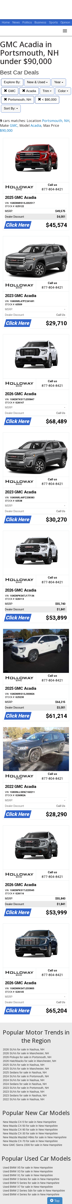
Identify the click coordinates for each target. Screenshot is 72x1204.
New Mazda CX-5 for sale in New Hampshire (29, 1121)
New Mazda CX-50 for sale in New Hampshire (30, 1125)
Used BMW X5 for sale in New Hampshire (28, 1167)
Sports (54, 22)
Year (58, 82)
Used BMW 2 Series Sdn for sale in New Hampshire (34, 1190)
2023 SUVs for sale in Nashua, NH (23, 1091)
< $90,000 (47, 99)
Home (6, 22)
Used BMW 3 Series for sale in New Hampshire (31, 1179)
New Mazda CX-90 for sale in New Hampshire (30, 1129)
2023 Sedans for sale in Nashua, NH (24, 1095)
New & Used (37, 82)
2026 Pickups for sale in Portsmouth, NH (27, 1057)
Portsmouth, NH (17, 99)
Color (63, 91)
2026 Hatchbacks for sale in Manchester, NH (29, 1060)
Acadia (29, 91)
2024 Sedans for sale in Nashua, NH (24, 1083)
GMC (10, 91)
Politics (27, 22)
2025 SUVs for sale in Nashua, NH (23, 1064)
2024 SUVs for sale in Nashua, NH (23, 1080)
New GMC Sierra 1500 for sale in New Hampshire (32, 1144)
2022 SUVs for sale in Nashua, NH (23, 1099)
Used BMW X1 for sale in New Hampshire (28, 1175)
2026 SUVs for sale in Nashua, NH (23, 1049)
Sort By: (11, 108)
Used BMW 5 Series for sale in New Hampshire (31, 1182)
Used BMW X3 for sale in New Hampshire (28, 1171)
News (16, 22)
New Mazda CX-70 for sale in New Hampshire (30, 1141)
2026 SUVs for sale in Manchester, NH (26, 1053)
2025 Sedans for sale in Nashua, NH (24, 1072)
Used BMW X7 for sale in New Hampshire (28, 1186)
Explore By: (12, 82)
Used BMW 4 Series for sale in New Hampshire (31, 1194)
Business (41, 22)
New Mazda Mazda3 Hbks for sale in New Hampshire (34, 1137)
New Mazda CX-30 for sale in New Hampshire (30, 1133)
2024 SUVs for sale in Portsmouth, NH (26, 1076)
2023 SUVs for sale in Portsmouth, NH (26, 1087)
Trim (47, 91)
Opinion (65, 22)
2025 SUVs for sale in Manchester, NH (26, 1068)
